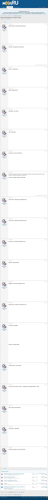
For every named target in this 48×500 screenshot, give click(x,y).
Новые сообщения (5, 8)
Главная (4, 7)
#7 (46, 151)
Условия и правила (25, 497)
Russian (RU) (4, 497)
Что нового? (17, 7)
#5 (46, 109)
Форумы (10, 7)
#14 (46, 302)
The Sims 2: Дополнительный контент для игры (19, 484)
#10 (46, 218)
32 (28, 484)
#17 (46, 384)
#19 (46, 426)
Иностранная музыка (15, 481)
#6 (46, 130)
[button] (20, 7)
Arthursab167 (6, 489)
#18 (46, 405)
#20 (46, 447)
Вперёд (5, 468)
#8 (46, 172)
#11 (46, 239)
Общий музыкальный (15, 474)
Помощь (41, 497)
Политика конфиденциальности (33, 497)
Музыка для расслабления (9, 477)
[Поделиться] (45, 24)
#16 (46, 363)
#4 (46, 88)
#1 (46, 24)
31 (27, 484)
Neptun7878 (3, 19)
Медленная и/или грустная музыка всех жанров (14, 473)
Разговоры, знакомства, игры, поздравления (18, 489)
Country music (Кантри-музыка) (10, 480)
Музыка (5, 483)
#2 (46, 45)
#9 (46, 197)
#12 (46, 260)
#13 (46, 281)
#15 (46, 323)
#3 (46, 67)
